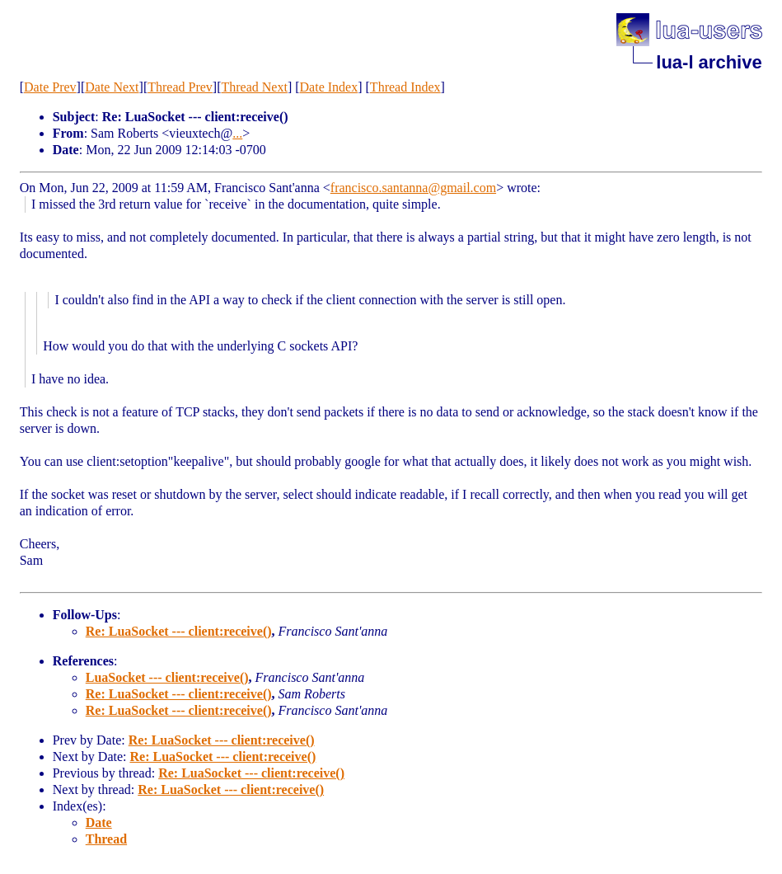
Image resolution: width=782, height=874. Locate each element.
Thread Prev (180, 87)
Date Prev (50, 87)
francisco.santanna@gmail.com (413, 188)
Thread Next (255, 87)
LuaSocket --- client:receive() (167, 677)
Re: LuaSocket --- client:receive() (179, 631)
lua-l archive (708, 62)
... (237, 133)
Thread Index (405, 87)
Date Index (329, 87)
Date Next (111, 87)
